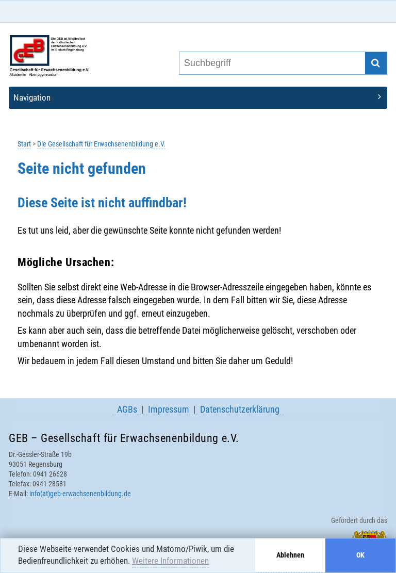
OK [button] (360, 555)
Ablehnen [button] (290, 555)
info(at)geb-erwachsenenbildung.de (80, 493)
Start (24, 144)
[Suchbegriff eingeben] (271, 63)
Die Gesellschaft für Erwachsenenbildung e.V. (101, 144)
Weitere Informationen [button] (170, 560)
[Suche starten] (376, 63)
